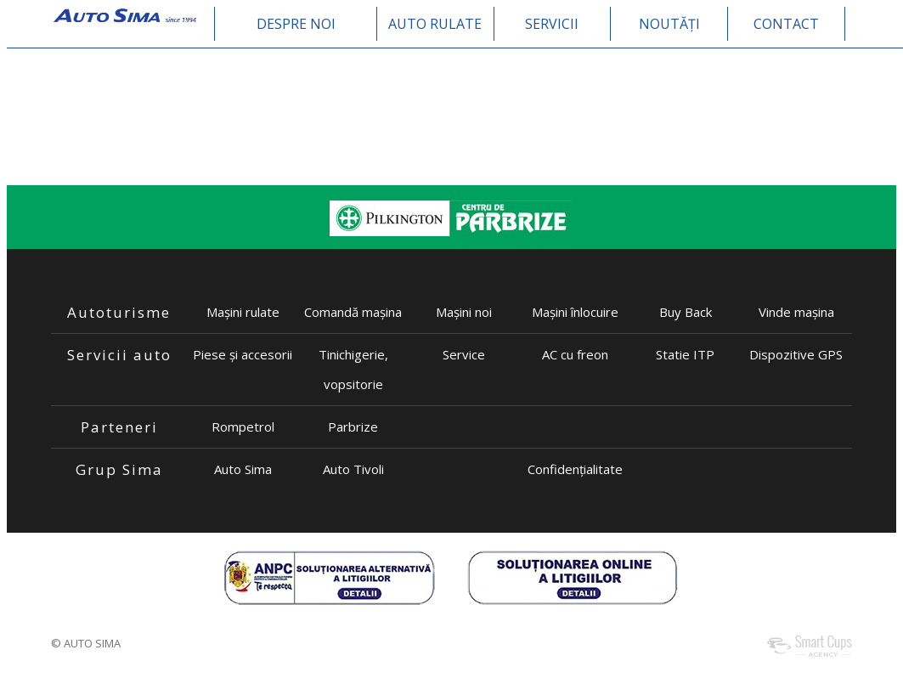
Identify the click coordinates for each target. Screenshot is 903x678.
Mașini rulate (242, 311)
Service (464, 354)
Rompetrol (243, 426)
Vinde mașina (796, 311)
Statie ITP (685, 354)
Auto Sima (243, 468)
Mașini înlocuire (575, 311)
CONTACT (786, 23)
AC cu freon (575, 354)
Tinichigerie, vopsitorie (353, 369)
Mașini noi (464, 311)
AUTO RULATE (435, 23)
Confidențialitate (575, 468)
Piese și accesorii (242, 354)
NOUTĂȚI (669, 23)
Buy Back (685, 311)
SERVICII (551, 23)
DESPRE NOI (296, 23)
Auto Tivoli (353, 468)
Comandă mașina (353, 311)
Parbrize (353, 426)
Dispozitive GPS (796, 354)
